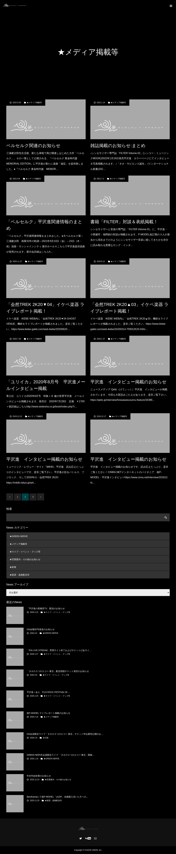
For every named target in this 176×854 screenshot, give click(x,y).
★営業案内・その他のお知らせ (25, 559)
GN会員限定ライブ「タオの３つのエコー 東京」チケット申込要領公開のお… (65, 734)
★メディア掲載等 (34, 103)
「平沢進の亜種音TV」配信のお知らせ (46, 608)
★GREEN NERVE (19, 536)
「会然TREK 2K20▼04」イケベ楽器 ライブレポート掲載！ (45, 308)
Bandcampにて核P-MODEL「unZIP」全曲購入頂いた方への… (57, 796)
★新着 (13, 567)
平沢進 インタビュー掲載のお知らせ (128, 381)
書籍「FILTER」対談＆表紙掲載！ (124, 221)
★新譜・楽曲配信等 (19, 575)
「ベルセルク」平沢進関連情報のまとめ (44, 225)
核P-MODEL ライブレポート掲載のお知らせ (48, 713)
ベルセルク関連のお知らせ (33, 145)
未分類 (45, 738)
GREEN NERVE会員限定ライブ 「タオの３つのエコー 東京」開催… (60, 755)
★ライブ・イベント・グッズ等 (25, 551)
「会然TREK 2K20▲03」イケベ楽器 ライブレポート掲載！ (129, 308)
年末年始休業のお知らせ (39, 776)
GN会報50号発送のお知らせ (41, 629)
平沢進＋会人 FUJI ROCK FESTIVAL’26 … (48, 692)
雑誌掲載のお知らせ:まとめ (118, 145)
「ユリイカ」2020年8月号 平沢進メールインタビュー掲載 (45, 385)
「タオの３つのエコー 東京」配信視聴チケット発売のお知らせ (58, 671)
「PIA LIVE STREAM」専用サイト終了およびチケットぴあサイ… (59, 650)
